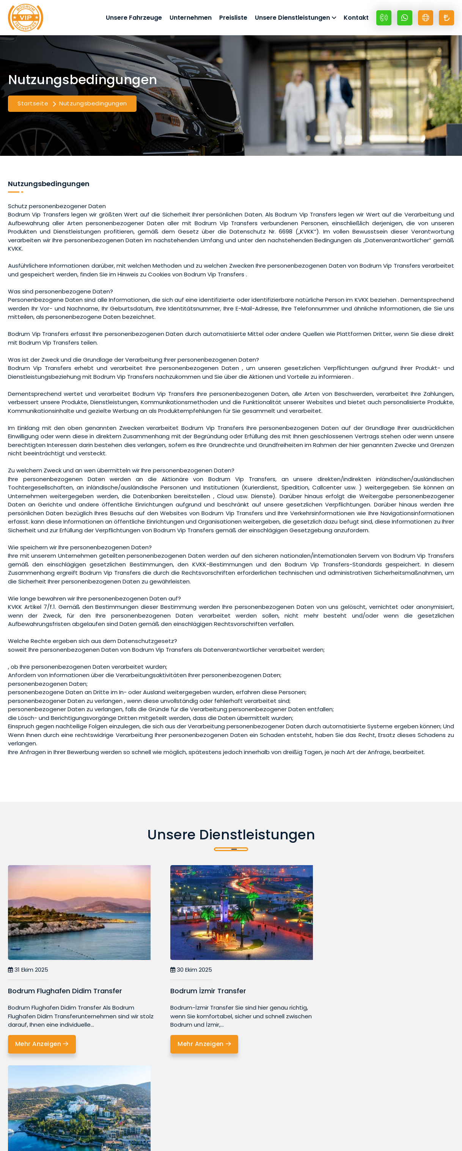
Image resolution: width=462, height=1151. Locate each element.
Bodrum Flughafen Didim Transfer (65, 993)
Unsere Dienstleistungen (292, 18)
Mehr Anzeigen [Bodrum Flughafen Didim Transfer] (43, 1046)
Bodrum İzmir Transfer (198, 993)
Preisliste (233, 18)
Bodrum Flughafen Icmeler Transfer (371, 993)
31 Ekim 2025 (28, 972)
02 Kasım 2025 (334, 972)
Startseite (32, 106)
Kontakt (356, 18)
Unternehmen (191, 18)
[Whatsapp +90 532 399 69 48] (404, 18)
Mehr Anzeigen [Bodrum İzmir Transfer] (194, 1046)
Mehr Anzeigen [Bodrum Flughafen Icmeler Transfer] (346, 1046)
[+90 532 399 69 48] (383, 18)
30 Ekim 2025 (180, 972)
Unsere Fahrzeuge (134, 18)
